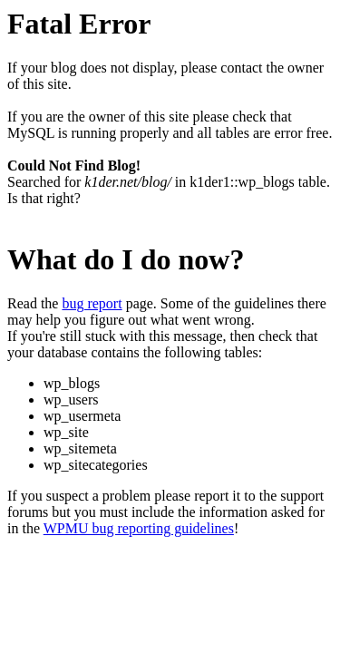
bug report (91, 303)
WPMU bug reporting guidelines (139, 528)
